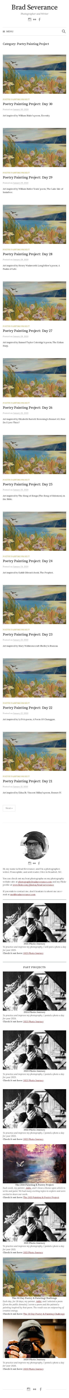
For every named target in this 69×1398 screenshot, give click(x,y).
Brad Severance (34, 7)
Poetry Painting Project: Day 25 (27, 484)
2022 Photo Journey (33, 1139)
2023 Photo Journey (33, 1021)
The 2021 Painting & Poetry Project (41, 1197)
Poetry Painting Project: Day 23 (27, 634)
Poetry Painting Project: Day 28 (27, 254)
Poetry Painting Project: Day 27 (27, 331)
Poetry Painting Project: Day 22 (27, 708)
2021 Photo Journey (33, 1252)
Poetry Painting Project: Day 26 (27, 407)
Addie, (29, 1188)
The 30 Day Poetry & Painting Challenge (44, 1314)
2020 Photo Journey (33, 1369)
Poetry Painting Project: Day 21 (27, 781)
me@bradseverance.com (22, 894)
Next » (9, 808)
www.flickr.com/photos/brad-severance (33, 885)
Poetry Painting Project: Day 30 (27, 104)
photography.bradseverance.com (35, 881)
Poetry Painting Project (16, 99)
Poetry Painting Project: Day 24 (27, 561)
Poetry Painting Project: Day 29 (27, 177)
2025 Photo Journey (33, 953)
